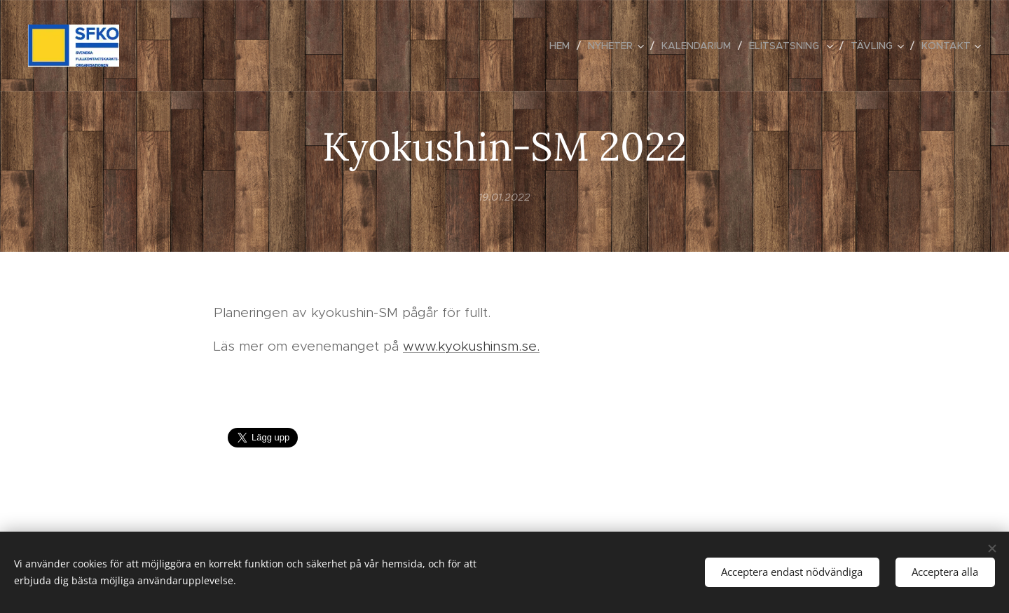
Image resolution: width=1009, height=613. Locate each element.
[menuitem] (563, 45)
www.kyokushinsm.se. (471, 346)
